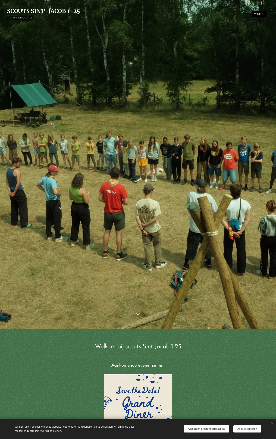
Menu (259, 14)
